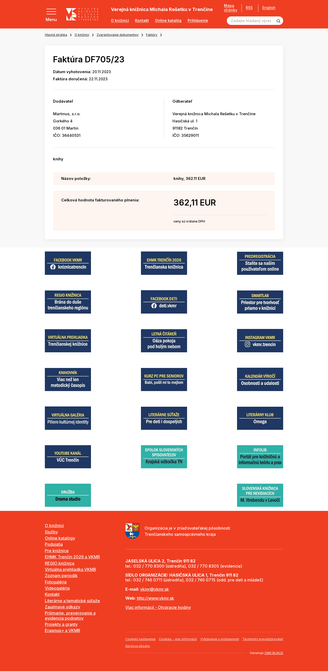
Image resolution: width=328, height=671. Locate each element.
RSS (249, 7)
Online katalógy (60, 538)
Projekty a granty (61, 624)
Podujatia (54, 544)
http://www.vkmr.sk (155, 598)
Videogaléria (57, 588)
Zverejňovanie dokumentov (118, 35)
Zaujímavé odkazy (62, 606)
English (268, 8)
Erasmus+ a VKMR (62, 630)
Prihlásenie (198, 20)
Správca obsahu (137, 646)
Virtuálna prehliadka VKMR (70, 569)
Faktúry (151, 35)
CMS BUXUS (273, 653)
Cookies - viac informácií (178, 639)
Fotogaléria (56, 582)
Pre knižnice (57, 550)
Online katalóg (168, 20)
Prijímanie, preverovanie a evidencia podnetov (70, 615)
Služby (51, 531)
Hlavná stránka (56, 35)
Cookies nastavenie (140, 639)
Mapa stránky (230, 8)
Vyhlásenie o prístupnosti (219, 639)
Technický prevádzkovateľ (262, 639)
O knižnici (120, 20)
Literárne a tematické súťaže (72, 600)
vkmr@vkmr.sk (154, 589)
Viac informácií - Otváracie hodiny (158, 607)
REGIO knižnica (59, 563)
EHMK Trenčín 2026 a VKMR (72, 556)
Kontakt (142, 20)
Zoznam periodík (61, 575)
